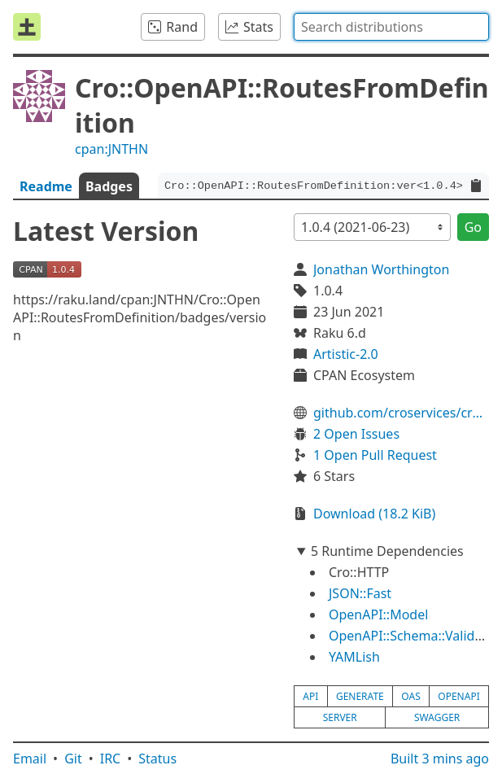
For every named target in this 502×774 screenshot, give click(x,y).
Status (157, 758)
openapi (458, 696)
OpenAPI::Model (378, 614)
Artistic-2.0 (345, 354)
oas (410, 696)
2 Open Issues (356, 434)
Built (440, 758)
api (310, 696)
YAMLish (354, 657)
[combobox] (391, 27)
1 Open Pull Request (375, 455)
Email (29, 758)
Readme (46, 186)
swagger (437, 717)
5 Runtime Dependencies (387, 551)
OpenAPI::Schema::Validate (411, 636)
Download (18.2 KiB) (374, 514)
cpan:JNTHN (111, 149)
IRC (110, 758)
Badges (109, 186)
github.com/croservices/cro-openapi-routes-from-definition (401, 413)
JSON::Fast (360, 593)
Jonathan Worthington (381, 269)
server (340, 717)
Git (73, 758)
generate (360, 696)
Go (473, 227)
